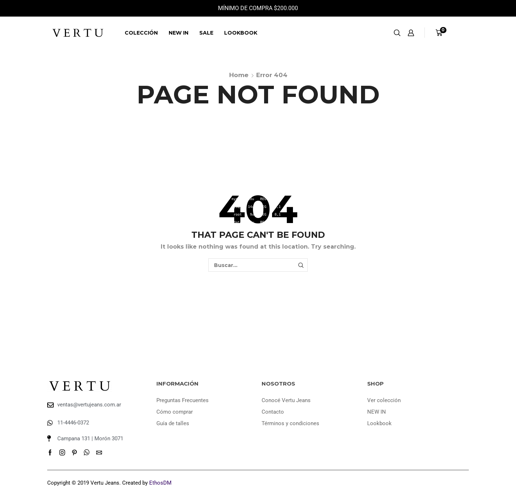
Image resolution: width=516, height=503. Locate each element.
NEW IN (178, 33)
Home (239, 75)
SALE (206, 33)
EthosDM (160, 483)
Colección (141, 33)
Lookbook (240, 33)
